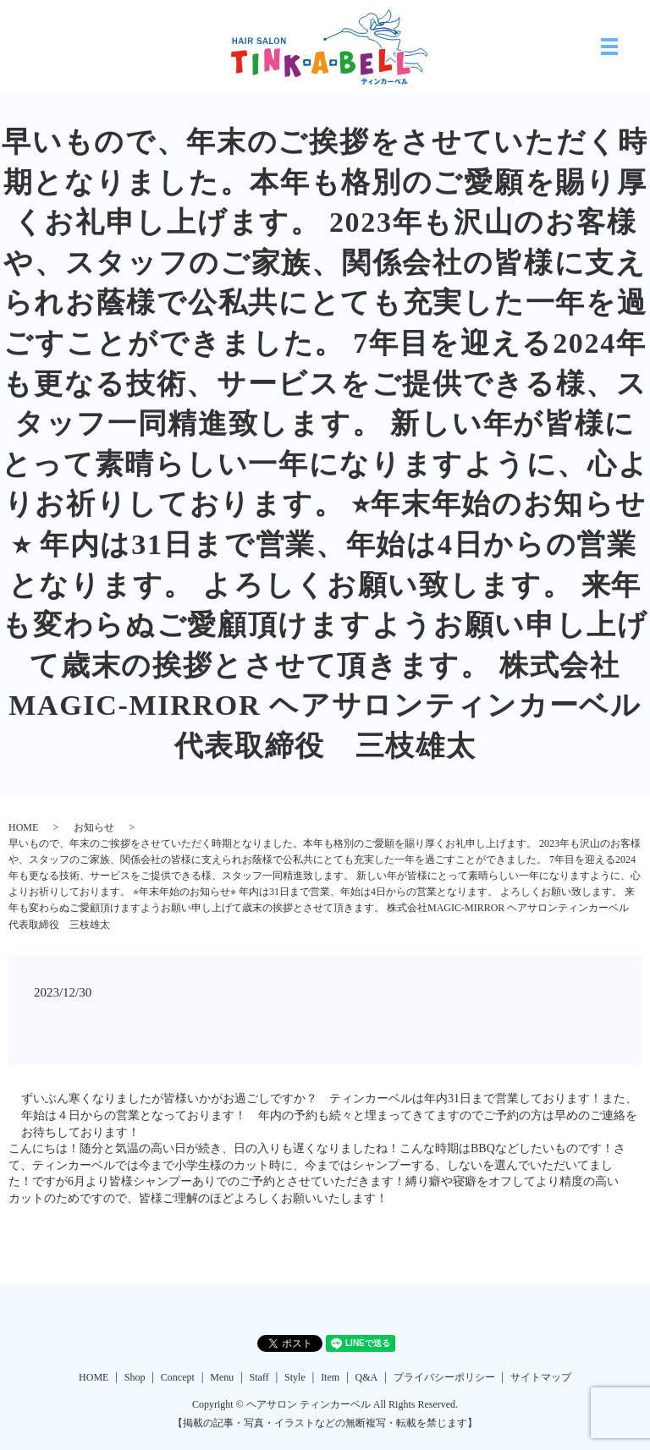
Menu (222, 1377)
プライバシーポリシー (444, 1377)
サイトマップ (540, 1377)
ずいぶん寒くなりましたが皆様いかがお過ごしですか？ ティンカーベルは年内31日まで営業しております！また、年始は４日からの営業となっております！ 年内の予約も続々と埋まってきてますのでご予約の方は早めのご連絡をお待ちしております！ (329, 1115)
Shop (135, 1377)
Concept (178, 1377)
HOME (23, 827)
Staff (259, 1377)
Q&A (366, 1377)
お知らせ (94, 827)
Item (330, 1377)
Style (295, 1377)
